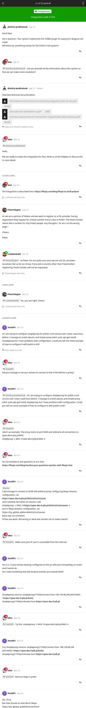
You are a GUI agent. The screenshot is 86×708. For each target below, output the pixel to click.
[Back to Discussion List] (3, 3)
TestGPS (9, 369)
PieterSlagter (12, 260)
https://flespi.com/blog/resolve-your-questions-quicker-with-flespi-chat (37, 465)
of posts (43, 3)
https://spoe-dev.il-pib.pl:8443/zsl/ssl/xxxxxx (24, 498)
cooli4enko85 (12, 300)
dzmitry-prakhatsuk (15, 68)
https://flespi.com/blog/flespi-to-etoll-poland (57, 191)
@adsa (6, 488)
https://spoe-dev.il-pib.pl (48, 601)
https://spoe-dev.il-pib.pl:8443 (18, 598)
